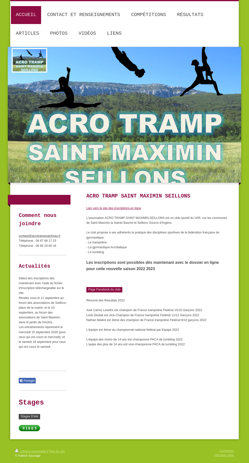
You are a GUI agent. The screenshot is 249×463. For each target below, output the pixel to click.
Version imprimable (31, 451)
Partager (27, 380)
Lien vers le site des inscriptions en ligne (113, 208)
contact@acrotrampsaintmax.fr (40, 236)
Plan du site (57, 451)
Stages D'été (29, 416)
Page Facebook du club (104, 289)
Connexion (226, 451)
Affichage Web (224, 455)
